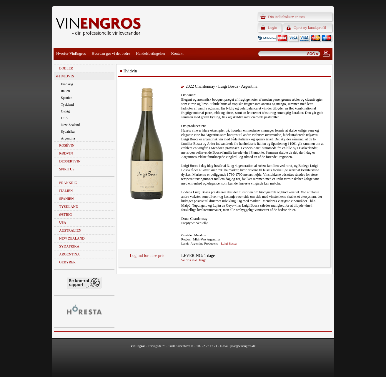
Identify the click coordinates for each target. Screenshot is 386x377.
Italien (65, 91)
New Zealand (70, 125)
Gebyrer (67, 262)
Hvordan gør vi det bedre (110, 53)
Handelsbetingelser (150, 53)
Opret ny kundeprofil (310, 27)
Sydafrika (68, 131)
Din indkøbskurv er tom (286, 16)
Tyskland (67, 104)
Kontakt (177, 53)
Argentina (68, 138)
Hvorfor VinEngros (71, 53)
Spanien (66, 98)
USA (64, 118)
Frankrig (67, 84)
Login (272, 27)
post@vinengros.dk (243, 346)
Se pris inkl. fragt (193, 260)
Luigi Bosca (229, 243)
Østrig (65, 111)
